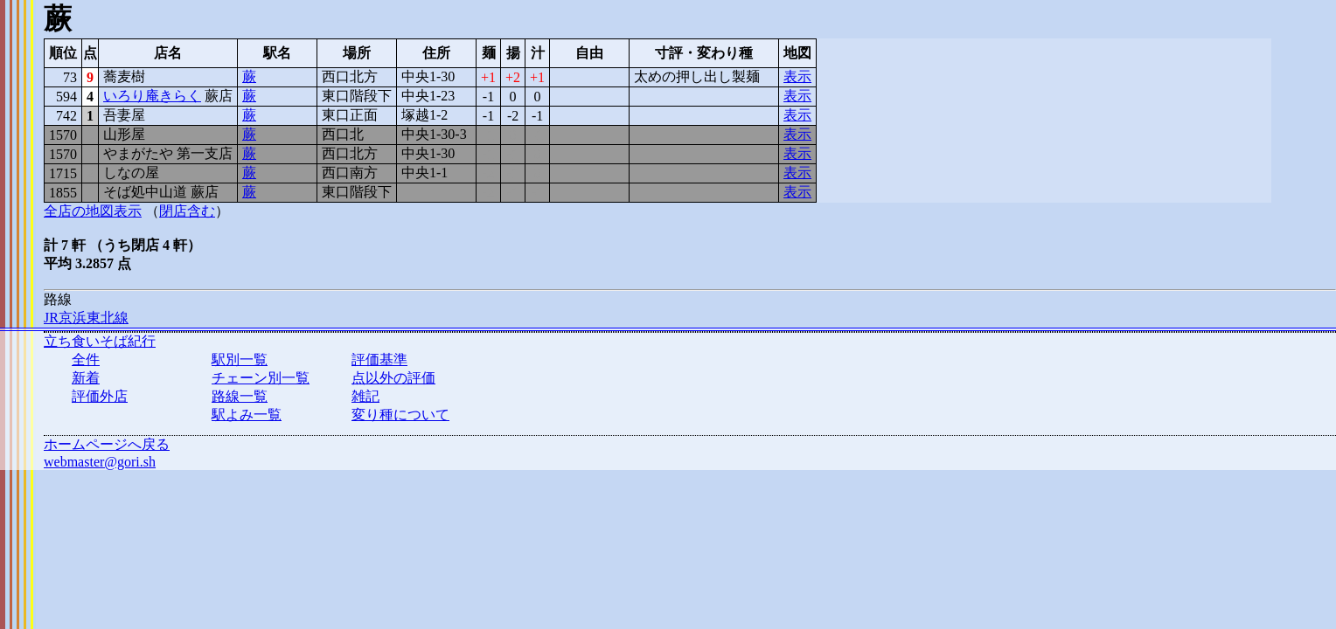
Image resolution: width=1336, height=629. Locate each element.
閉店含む (187, 211)
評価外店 (100, 396)
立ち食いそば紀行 (100, 341)
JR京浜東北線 (86, 317)
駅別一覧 (240, 359)
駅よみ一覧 (247, 414)
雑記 (365, 396)
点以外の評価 (393, 377)
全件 (86, 359)
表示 (797, 76)
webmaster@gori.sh (100, 461)
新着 (86, 377)
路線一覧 (240, 396)
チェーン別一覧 (261, 377)
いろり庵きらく (152, 95)
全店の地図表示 (93, 211)
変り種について (400, 414)
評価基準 (379, 359)
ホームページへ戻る (107, 444)
